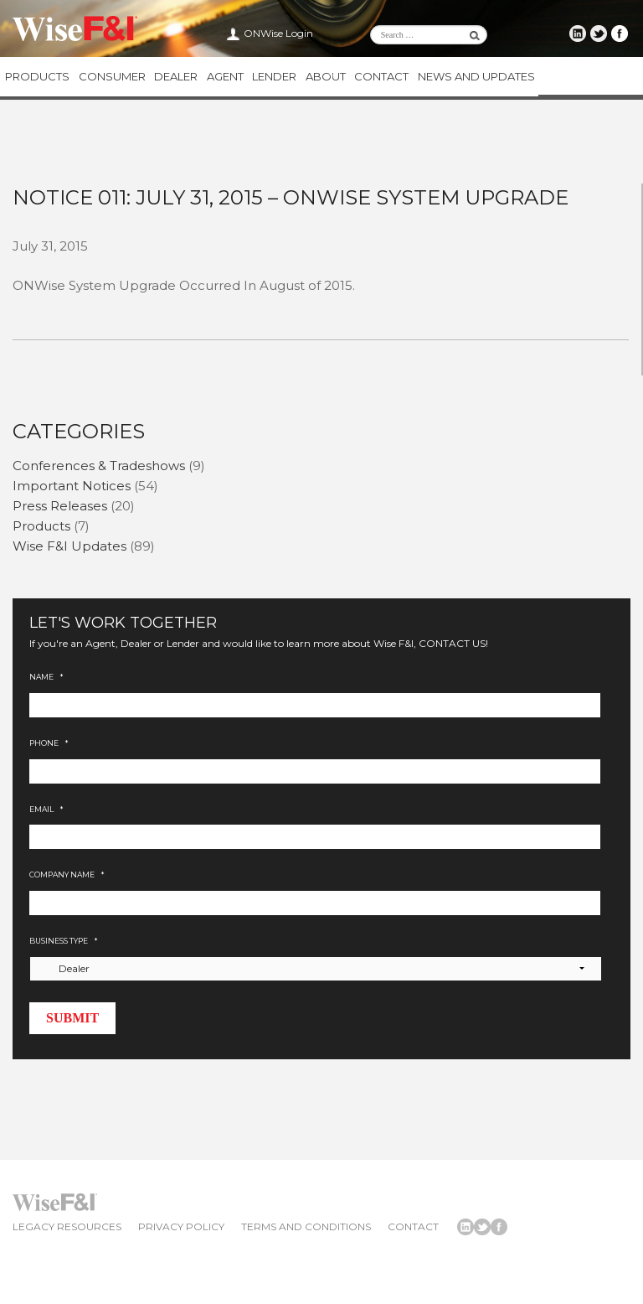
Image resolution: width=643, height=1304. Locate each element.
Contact (378, 77)
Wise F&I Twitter (600, 33)
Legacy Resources (67, 1228)
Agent (222, 77)
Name (46, 679)
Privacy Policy (181, 1228)
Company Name (66, 877)
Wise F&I (75, 29)
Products (36, 77)
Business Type (63, 942)
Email (46, 810)
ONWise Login (278, 33)
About (322, 77)
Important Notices (72, 487)
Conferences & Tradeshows (99, 467)
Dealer (174, 77)
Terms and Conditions (306, 1228)
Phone (48, 744)
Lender (271, 77)
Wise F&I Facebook (620, 33)
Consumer (110, 77)
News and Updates (472, 77)
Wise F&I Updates (69, 548)
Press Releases (60, 507)
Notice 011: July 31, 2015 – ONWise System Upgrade (290, 199)
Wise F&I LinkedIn (580, 33)
